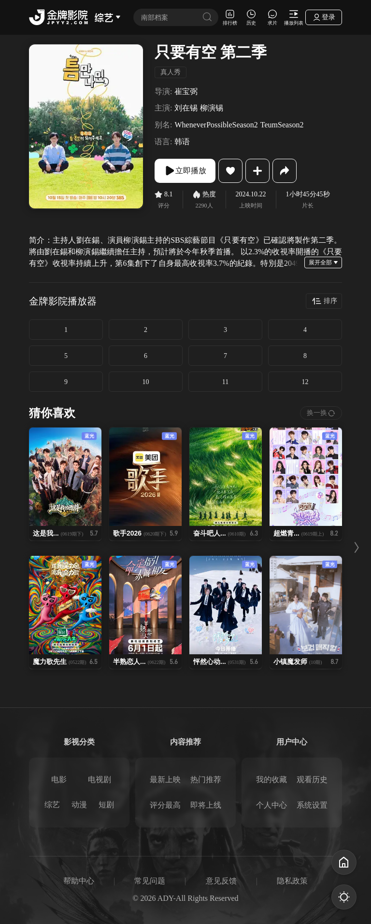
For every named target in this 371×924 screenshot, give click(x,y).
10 (146, 382)
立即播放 (185, 171)
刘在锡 (186, 108)
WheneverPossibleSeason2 (215, 125)
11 (225, 382)
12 (305, 382)
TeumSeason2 (282, 125)
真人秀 (170, 72)
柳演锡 (211, 108)
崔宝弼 (186, 91)
